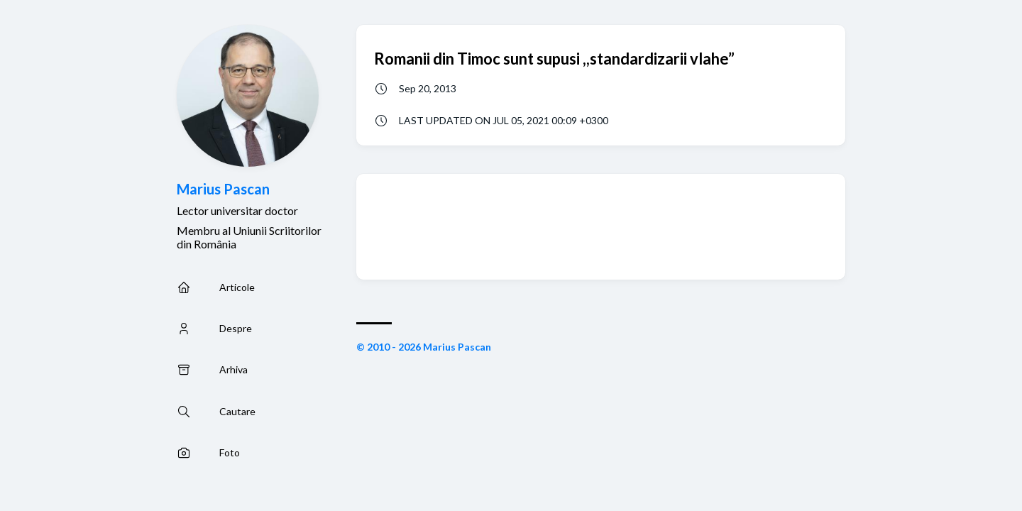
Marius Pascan (223, 188)
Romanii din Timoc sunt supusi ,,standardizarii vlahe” (554, 58)
